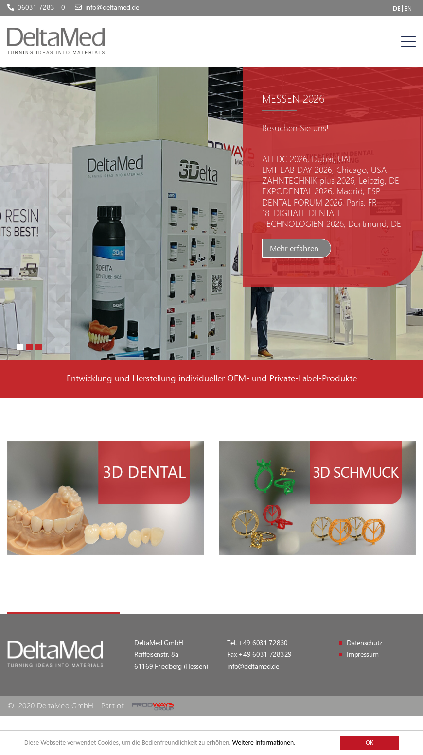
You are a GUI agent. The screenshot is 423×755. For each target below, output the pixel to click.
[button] (20, 347)
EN (408, 8)
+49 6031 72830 (263, 642)
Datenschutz (364, 642)
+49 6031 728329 (265, 654)
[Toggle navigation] (408, 41)
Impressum (362, 654)
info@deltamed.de (253, 665)
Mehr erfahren (294, 248)
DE (396, 8)
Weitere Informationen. (264, 742)
